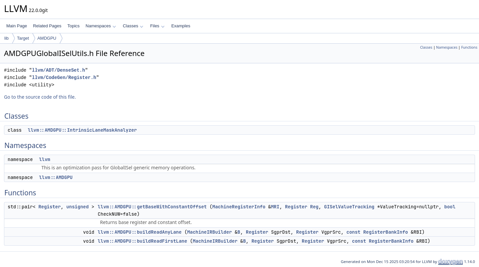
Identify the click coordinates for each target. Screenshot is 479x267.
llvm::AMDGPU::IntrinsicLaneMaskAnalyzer (82, 130)
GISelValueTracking (349, 207)
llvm (44, 159)
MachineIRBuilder (209, 232)
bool (450, 207)
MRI (275, 207)
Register (49, 207)
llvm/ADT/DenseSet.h (58, 70)
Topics (73, 25)
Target (23, 38)
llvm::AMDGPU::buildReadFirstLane (142, 241)
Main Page (16, 25)
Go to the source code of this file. (40, 97)
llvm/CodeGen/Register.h (64, 77)
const (353, 232)
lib (6, 38)
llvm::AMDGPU (56, 177)
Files (157, 25)
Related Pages (47, 25)
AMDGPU (46, 38)
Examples (180, 25)
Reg (314, 207)
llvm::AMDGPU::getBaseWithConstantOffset (152, 207)
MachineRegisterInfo (238, 207)
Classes (133, 25)
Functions (469, 47)
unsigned (77, 207)
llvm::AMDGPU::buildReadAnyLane (140, 232)
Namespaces (100, 25)
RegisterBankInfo (385, 232)
